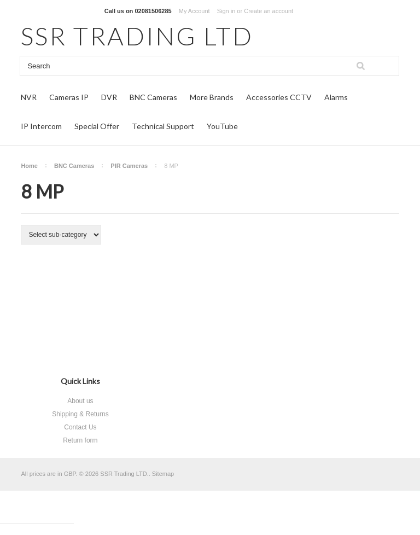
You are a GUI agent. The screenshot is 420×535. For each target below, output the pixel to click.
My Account (194, 11)
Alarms (336, 97)
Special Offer (96, 126)
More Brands (212, 97)
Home (29, 165)
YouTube (222, 126)
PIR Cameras (129, 165)
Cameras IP (69, 97)
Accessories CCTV (279, 97)
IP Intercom (41, 126)
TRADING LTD (137, 36)
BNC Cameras (153, 97)
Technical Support (163, 126)
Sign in (226, 11)
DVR (109, 97)
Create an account (268, 11)
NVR (29, 97)
